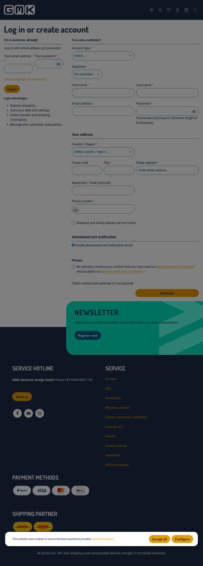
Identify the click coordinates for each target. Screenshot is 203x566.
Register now (88, 335)
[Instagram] (39, 413)
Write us (22, 396)
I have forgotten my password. (25, 79)
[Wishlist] (169, 10)
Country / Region (85, 144)
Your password (46, 56)
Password (144, 103)
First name (80, 85)
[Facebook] (17, 413)
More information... (104, 539)
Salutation (79, 66)
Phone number (83, 201)
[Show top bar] (195, 10)
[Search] (160, 10)
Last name (144, 85)
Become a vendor (117, 408)
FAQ (108, 389)
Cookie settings (116, 446)
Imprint (110, 436)
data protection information (176, 267)
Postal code (80, 163)
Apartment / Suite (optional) (91, 183)
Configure (182, 539)
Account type (82, 48)
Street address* (147, 163)
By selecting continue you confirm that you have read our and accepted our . (136, 269)
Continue (167, 293)
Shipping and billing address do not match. (107, 223)
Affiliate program (117, 465)
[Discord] (28, 413)
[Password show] (58, 64)
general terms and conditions (122, 271)
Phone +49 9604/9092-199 (74, 380)
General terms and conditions (126, 417)
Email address (83, 103)
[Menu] (151, 10)
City (107, 163)
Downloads (113, 398)
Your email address (17, 58)
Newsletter (112, 455)
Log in (12, 89)
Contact (110, 379)
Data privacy (114, 427)
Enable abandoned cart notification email (104, 245)
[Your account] (178, 10)
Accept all (159, 539)
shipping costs (80, 553)
